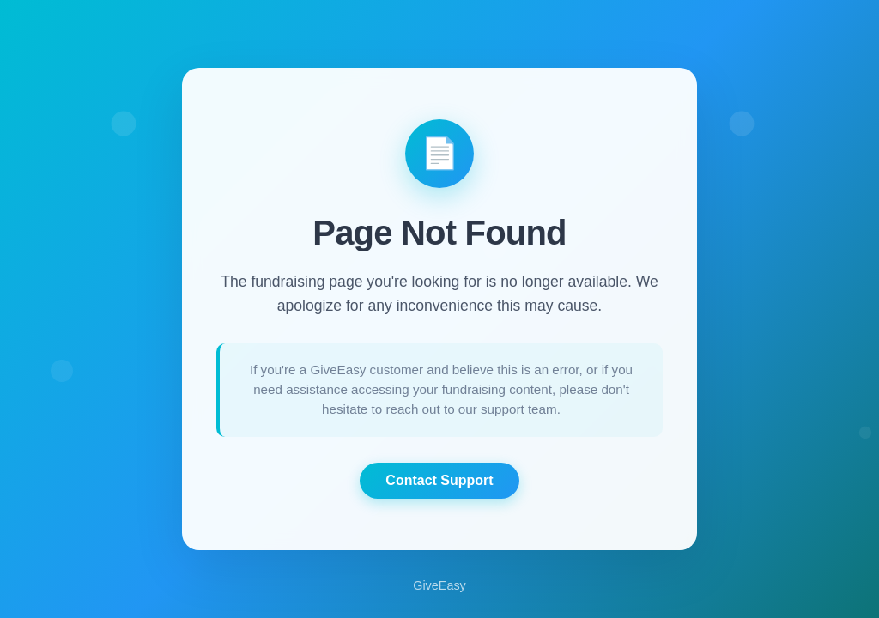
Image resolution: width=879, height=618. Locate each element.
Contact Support (439, 480)
